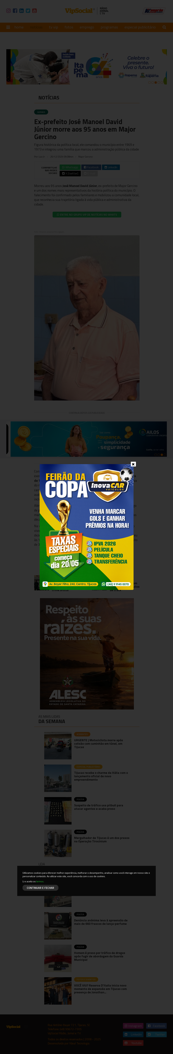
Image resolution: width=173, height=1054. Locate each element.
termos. (40, 881)
